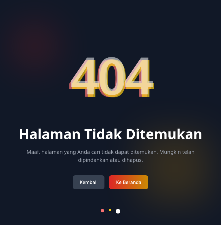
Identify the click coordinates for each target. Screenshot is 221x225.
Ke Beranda (128, 182)
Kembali (89, 182)
